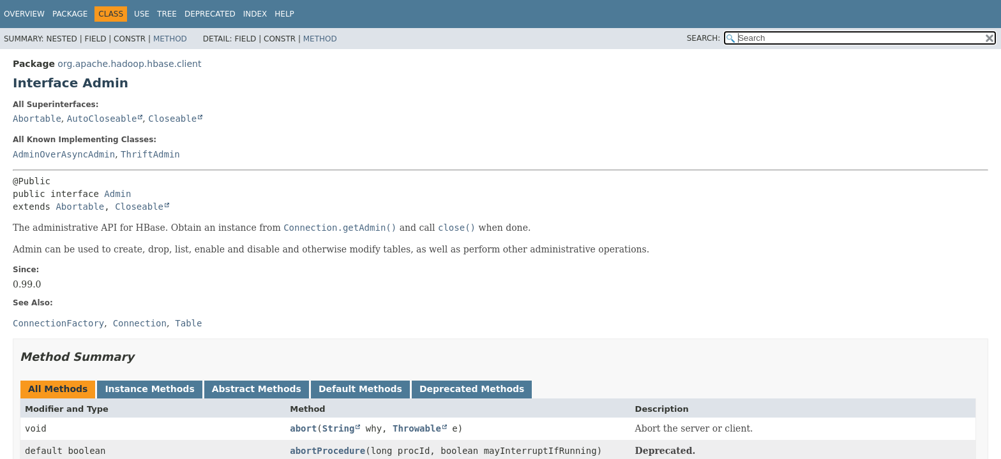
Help (284, 14)
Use (141, 14)
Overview (24, 14)
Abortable (37, 118)
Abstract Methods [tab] (256, 389)
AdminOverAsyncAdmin (64, 154)
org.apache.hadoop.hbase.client (129, 64)
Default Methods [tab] (360, 389)
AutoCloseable (102, 118)
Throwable (417, 428)
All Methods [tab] (57, 389)
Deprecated (210, 14)
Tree (167, 14)
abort (303, 428)
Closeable (172, 118)
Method (170, 38)
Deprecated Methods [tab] (471, 389)
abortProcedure (327, 451)
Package (69, 14)
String (338, 428)
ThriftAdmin (150, 154)
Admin (117, 194)
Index (255, 14)
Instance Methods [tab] (149, 389)
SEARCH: (704, 38)
